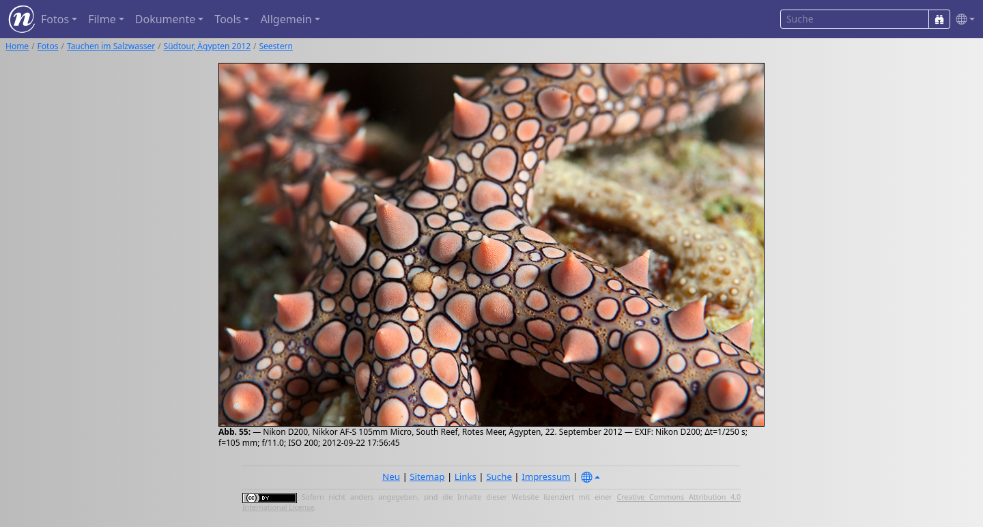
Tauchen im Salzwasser (111, 46)
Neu (391, 476)
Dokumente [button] (165, 19)
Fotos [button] (55, 19)
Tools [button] (227, 19)
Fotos (48, 46)
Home (17, 46)
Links (465, 476)
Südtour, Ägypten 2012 (207, 46)
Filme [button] (102, 19)
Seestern (275, 46)
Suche (499, 476)
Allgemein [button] (285, 19)
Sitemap (427, 476)
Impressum (546, 476)
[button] (962, 19)
